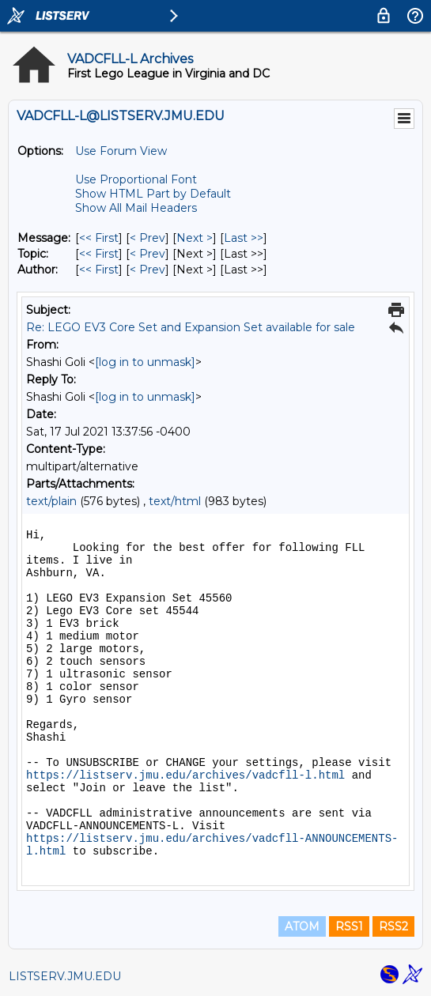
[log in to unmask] (145, 362)
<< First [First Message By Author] (99, 269)
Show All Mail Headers (136, 208)
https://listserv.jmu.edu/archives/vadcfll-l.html (185, 775)
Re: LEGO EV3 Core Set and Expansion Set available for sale (190, 327)
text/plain (51, 501)
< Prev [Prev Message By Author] (147, 269)
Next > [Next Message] (194, 238)
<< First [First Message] (99, 238)
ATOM (302, 926)
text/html (175, 501)
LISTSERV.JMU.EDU (65, 976)
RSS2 (393, 926)
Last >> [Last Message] (243, 238)
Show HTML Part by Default (153, 194)
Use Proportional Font (136, 179)
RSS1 (349, 926)
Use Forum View (121, 151)
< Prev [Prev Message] (147, 238)
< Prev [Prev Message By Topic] (147, 254)
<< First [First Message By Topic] (99, 254)
